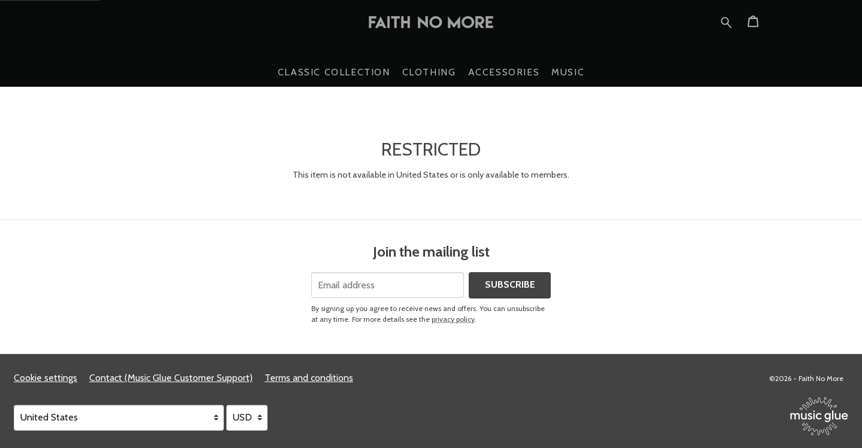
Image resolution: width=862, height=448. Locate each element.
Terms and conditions (309, 377)
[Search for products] (726, 21)
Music (567, 72)
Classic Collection (334, 72)
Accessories (504, 72)
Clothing (429, 72)
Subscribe (510, 284)
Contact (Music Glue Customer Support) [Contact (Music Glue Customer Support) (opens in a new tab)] (171, 377)
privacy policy (453, 319)
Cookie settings (45, 377)
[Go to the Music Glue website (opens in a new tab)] (819, 416)
